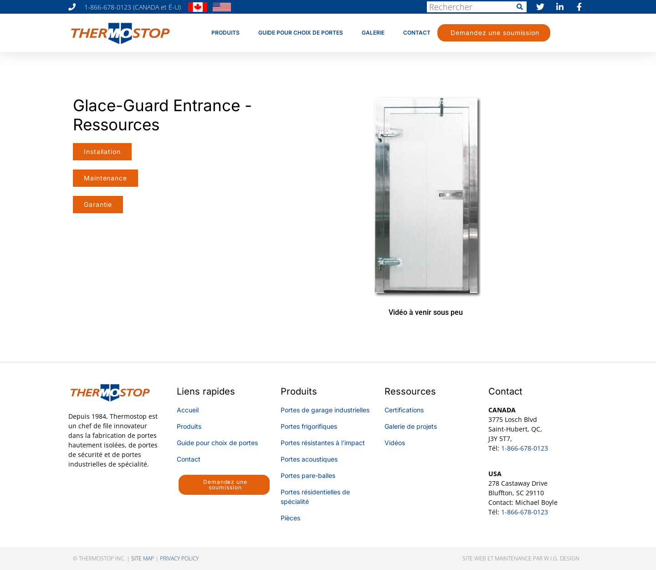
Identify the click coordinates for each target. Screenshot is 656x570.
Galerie (373, 32)
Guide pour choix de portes (300, 32)
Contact (416, 32)
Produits (225, 32)
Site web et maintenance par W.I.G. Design (520, 558)
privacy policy (179, 558)
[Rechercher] (520, 6)
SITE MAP (142, 558)
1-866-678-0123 (524, 448)
